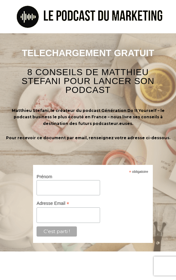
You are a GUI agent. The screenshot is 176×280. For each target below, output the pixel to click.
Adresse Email (53, 203)
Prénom (44, 176)
